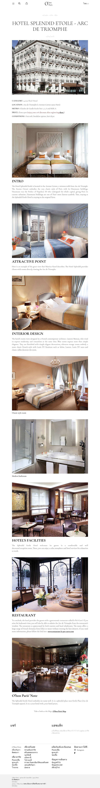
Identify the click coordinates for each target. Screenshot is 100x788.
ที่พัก (56, 15)
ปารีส (51, 15)
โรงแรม (15, 767)
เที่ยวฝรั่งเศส (29, 747)
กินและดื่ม (16, 760)
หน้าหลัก (45, 15)
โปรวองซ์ (28, 760)
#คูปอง (82, 731)
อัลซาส (27, 767)
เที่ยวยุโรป (56, 767)
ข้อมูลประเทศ (57, 765)
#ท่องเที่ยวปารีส (64, 731)
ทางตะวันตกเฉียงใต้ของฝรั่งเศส (36, 762)
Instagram (79, 750)
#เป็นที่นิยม (55, 731)
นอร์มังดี (27, 755)
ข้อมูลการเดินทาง (59, 759)
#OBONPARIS (74, 731)
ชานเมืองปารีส (30, 750)
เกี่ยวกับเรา (16, 750)
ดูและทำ (15, 762)
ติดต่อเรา (15, 752)
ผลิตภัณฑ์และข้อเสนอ (61, 747)
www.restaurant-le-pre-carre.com (61, 631)
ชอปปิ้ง (14, 765)
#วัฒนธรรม (56, 733)
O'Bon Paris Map (59, 711)
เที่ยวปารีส (16, 757)
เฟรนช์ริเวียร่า (29, 765)
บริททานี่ (27, 757)
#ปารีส (87, 731)
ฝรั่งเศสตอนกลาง (31, 752)
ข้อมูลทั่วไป (56, 762)
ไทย (86, 3)
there (61, 112)
